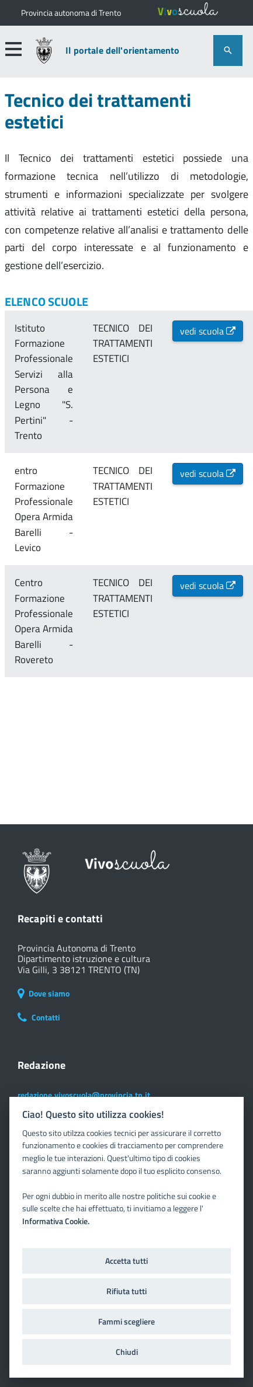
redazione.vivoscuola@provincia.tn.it (84, 1095)
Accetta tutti (126, 1261)
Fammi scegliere (126, 1321)
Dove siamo (44, 993)
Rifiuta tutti (126, 1291)
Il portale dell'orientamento (122, 50)
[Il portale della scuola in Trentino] (71, 13)
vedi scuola (207, 331)
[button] (13, 49)
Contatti (39, 1017)
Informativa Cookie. (55, 1221)
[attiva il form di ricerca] (227, 50)
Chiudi (127, 1352)
